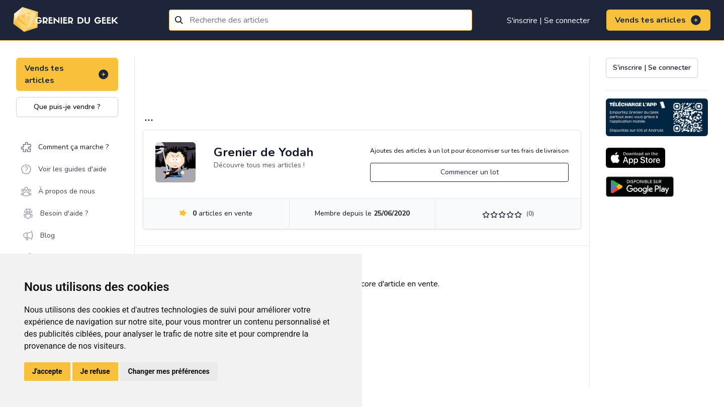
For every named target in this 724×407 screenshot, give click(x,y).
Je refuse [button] (95, 371)
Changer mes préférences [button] (169, 371)
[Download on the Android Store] (640, 186)
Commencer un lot (469, 172)
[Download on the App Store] (635, 158)
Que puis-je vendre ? (67, 107)
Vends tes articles (658, 20)
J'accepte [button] (47, 371)
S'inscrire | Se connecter (548, 20)
